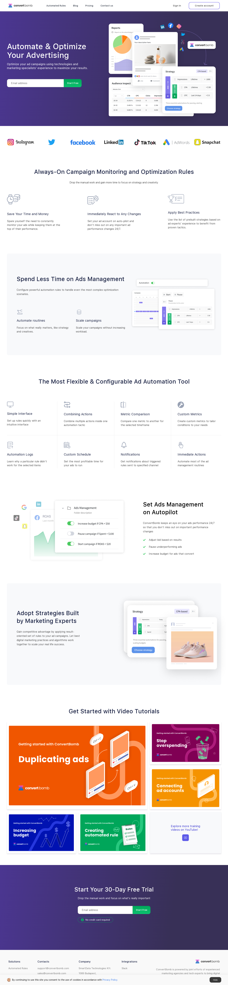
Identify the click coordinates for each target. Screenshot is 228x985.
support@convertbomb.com (53, 968)
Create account (204, 5)
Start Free (72, 83)
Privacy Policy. (110, 980)
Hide (215, 980)
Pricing (89, 5)
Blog (75, 5)
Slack (124, 968)
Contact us (107, 5)
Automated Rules (56, 5)
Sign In (177, 5)
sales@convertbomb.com (51, 973)
